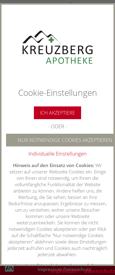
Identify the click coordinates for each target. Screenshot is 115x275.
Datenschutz (99, 270)
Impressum (64, 270)
